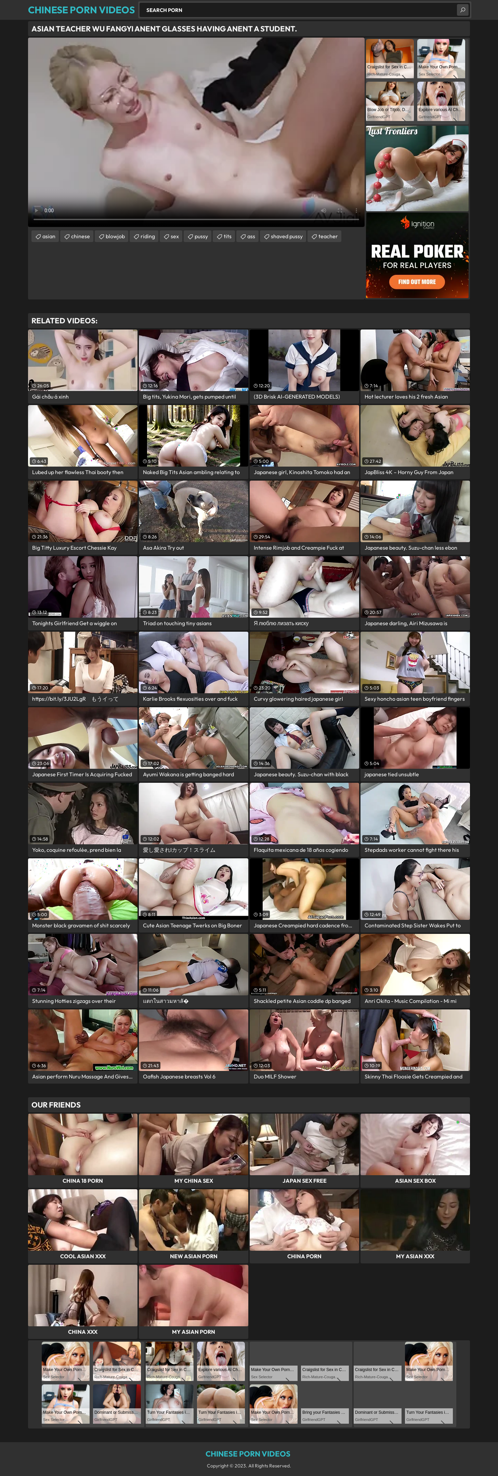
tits (228, 236)
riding (148, 236)
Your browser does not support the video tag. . (196, 132)
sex (175, 236)
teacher (328, 236)
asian (48, 236)
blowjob (115, 236)
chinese (80, 236)
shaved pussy (287, 236)
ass (251, 236)
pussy (201, 236)
